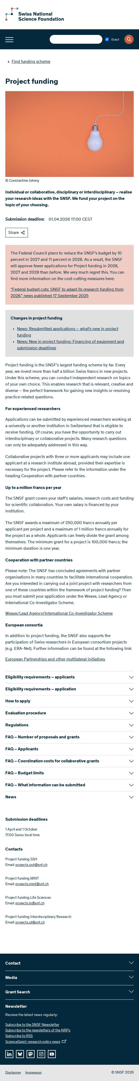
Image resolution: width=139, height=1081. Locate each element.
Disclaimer (13, 1073)
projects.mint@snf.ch (32, 884)
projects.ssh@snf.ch (31, 865)
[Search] (129, 39)
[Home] (34, 20)
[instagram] (41, 1054)
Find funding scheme (28, 62)
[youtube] (52, 1054)
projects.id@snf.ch (30, 923)
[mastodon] (31, 1054)
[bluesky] (20, 1054)
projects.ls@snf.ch (29, 903)
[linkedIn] (9, 1054)
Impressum (33, 1073)
